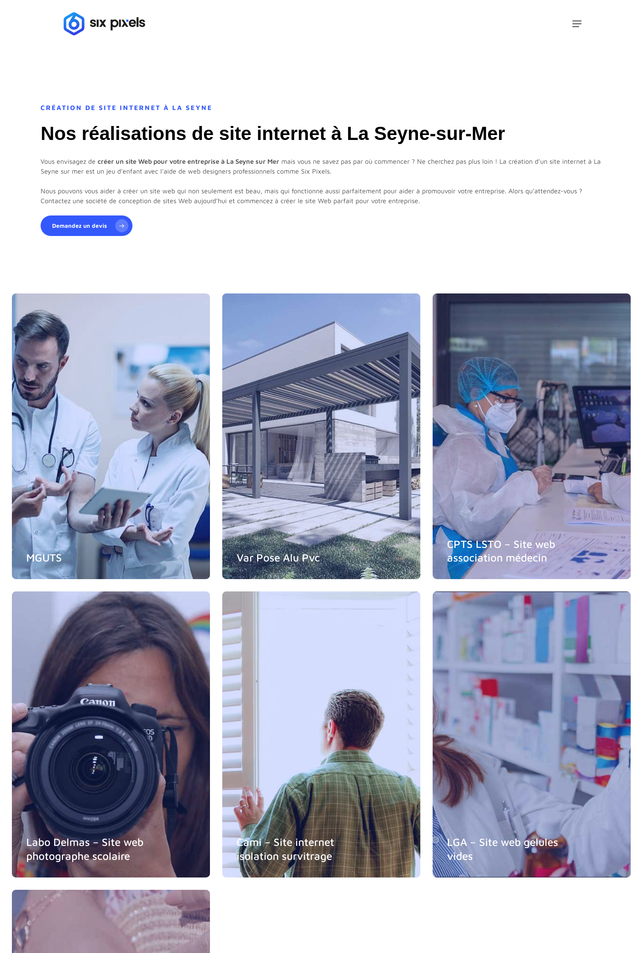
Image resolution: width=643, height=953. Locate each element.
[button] (576, 24)
